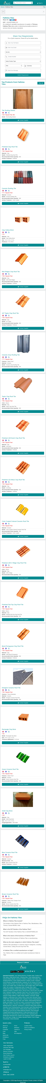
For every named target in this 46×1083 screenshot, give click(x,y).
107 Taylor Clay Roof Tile (10, 312)
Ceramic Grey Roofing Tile (11, 354)
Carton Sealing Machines (19, 979)
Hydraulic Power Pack (22, 991)
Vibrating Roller (24, 976)
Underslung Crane (13, 996)
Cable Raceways (26, 1003)
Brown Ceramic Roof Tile (10, 893)
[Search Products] (13, 2)
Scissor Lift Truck (36, 981)
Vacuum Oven (26, 989)
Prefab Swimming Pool (29, 1011)
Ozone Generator (14, 1018)
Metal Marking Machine (35, 999)
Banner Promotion (8, 1050)
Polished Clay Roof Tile (10, 146)
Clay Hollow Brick (8, 229)
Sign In (39, 3)
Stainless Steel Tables (32, 978)
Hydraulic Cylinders (11, 991)
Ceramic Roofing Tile (9, 188)
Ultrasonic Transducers (18, 1004)
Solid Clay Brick (7, 810)
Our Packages (7, 1048)
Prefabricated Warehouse (21, 988)
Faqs (4, 1038)
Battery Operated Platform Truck (27, 1016)
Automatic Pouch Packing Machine (11, 1006)
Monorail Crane (36, 996)
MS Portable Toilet (11, 984)
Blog (4, 1032)
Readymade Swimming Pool (10, 1014)
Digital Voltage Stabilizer (23, 994)
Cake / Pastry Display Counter (10, 999)
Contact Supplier (23, 119)
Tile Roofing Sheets (8, 110)
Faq (44, 6)
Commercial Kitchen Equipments (33, 1001)
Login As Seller (7, 1058)
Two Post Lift (13, 1009)
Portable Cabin (30, 975)
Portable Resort (21, 984)
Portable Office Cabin (30, 986)
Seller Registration (8, 1045)
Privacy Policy (28, 1028)
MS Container (10, 986)
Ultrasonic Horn (17, 1003)
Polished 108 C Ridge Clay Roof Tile (14, 562)
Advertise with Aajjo (8, 1046)
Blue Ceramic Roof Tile (9, 852)
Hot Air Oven (34, 989)
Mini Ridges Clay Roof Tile (11, 271)
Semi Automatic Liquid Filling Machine (30, 1006)
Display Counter (31, 979)
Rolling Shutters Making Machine (28, 1008)
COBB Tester (6, 998)
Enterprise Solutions (8, 1056)
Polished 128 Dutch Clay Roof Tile (13, 437)
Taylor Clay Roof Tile (9, 396)
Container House (17, 989)
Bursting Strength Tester (16, 998)
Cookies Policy (28, 1025)
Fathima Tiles (9, 6)
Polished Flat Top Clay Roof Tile (12, 604)
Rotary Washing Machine (33, 993)
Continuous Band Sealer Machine (33, 1004)
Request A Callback (23, 961)
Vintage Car (15, 1016)
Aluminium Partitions (21, 978)
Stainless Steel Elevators (9, 983)
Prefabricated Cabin (19, 986)
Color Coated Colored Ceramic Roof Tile (15, 520)
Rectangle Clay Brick (9, 729)
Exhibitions (6, 1036)
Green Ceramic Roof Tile (10, 768)
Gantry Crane (21, 996)
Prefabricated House (33, 988)
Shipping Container (7, 989)
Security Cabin (19, 983)
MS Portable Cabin (30, 984)
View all (41, 82)
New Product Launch (8, 1054)
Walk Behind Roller (14, 976)
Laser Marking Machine (20, 975)
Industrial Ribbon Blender (9, 978)
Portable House (28, 983)
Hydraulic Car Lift (27, 981)
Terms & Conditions (29, 1027)
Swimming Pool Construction (19, 1013)
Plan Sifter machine (8, 1003)
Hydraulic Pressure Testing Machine (32, 998)
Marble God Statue (7, 1001)
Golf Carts (8, 1016)
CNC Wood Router (33, 991)
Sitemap (5, 1027)
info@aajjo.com (7, 1069)
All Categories (18, 1032)
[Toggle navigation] (44, 11)
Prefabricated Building (8, 988)
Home (2, 6)
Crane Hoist (29, 996)
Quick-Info (5, 1034)
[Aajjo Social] (26, 970)
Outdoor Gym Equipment (24, 1014)
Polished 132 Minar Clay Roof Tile (13, 479)
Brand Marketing (7, 1052)
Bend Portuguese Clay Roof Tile (12, 645)
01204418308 (7, 1063)
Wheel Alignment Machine (23, 1009)
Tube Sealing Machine (34, 976)
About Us (5, 1025)
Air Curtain (21, 1001)
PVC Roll (15, 1001)
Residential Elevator (17, 981)
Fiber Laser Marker (23, 999)
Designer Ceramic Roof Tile (11, 687)
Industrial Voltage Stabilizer (9, 994)
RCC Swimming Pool (32, 1013)
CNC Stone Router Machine (19, 993)
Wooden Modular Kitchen (13, 1008)
